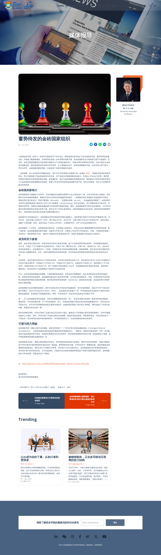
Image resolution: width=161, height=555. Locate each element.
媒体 (115, 5)
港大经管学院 (72, 5)
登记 (122, 522)
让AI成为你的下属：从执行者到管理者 (39, 458)
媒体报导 (91, 45)
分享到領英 (104, 144)
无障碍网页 (98, 545)
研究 (101, 5)
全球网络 (60, 6)
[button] (150, 6)
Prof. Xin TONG (27, 464)
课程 (85, 5)
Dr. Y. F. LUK (128, 108)
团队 (93, 5)
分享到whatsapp (100, 144)
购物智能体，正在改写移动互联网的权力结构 (87, 458)
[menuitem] (138, 6)
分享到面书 (95, 144)
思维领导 (82, 45)
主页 (68, 45)
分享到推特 (91, 144)
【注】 (87, 173)
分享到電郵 (109, 144)
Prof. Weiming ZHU (76, 464)
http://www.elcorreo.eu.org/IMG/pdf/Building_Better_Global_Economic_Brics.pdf (55, 364)
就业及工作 (126, 5)
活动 (108, 6)
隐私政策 (89, 545)
